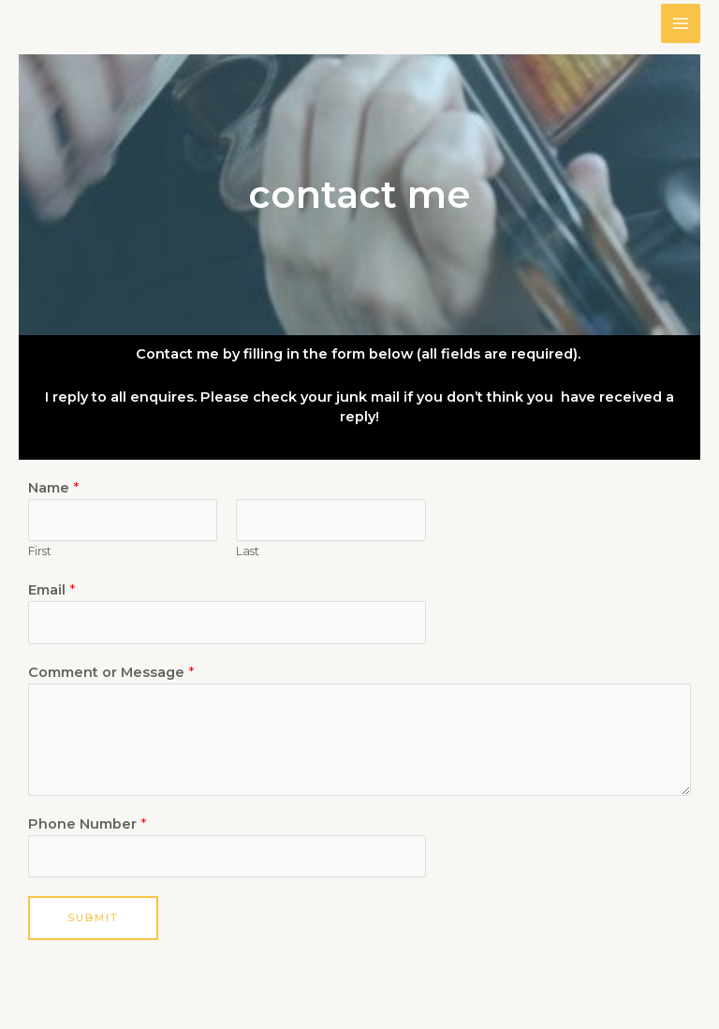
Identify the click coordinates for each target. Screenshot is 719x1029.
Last (247, 551)
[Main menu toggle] (680, 23)
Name (53, 487)
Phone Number (87, 824)
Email (51, 589)
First (39, 551)
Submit (93, 917)
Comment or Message (111, 672)
